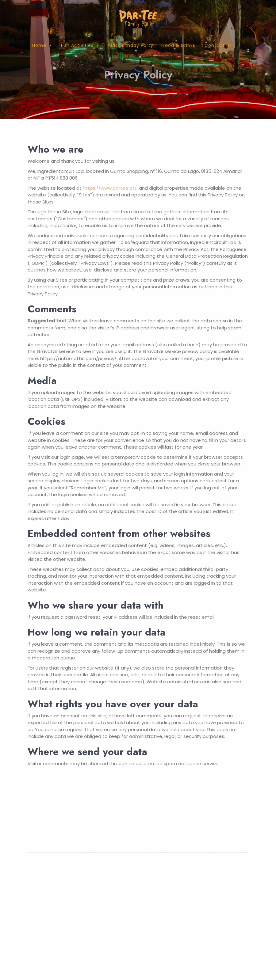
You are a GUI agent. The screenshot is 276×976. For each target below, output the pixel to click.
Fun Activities (77, 45)
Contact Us (218, 45)
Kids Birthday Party (130, 45)
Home (39, 45)
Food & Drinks (179, 45)
